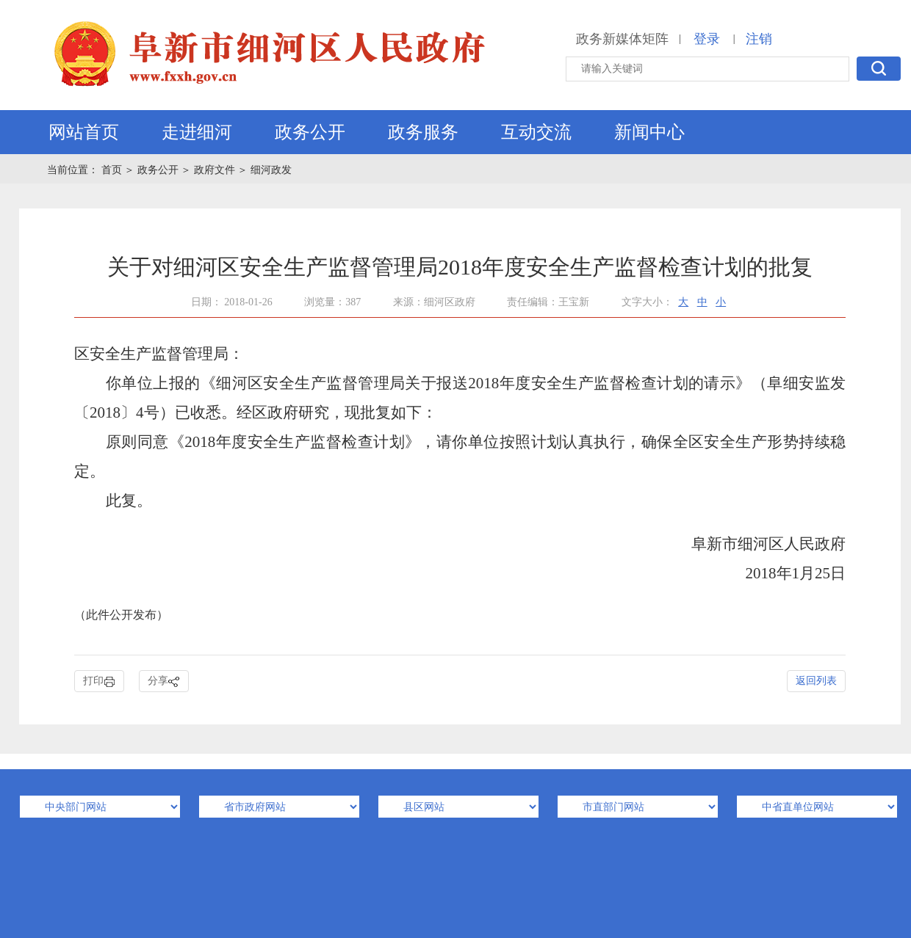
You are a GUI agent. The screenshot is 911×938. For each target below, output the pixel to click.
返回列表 (816, 680)
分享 (164, 681)
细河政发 (271, 169)
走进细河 (197, 132)
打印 (99, 681)
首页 (113, 169)
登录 (707, 39)
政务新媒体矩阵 (622, 39)
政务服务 (423, 132)
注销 (759, 39)
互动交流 (536, 132)
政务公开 (310, 132)
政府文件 (214, 169)
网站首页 (83, 132)
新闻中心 (649, 132)
